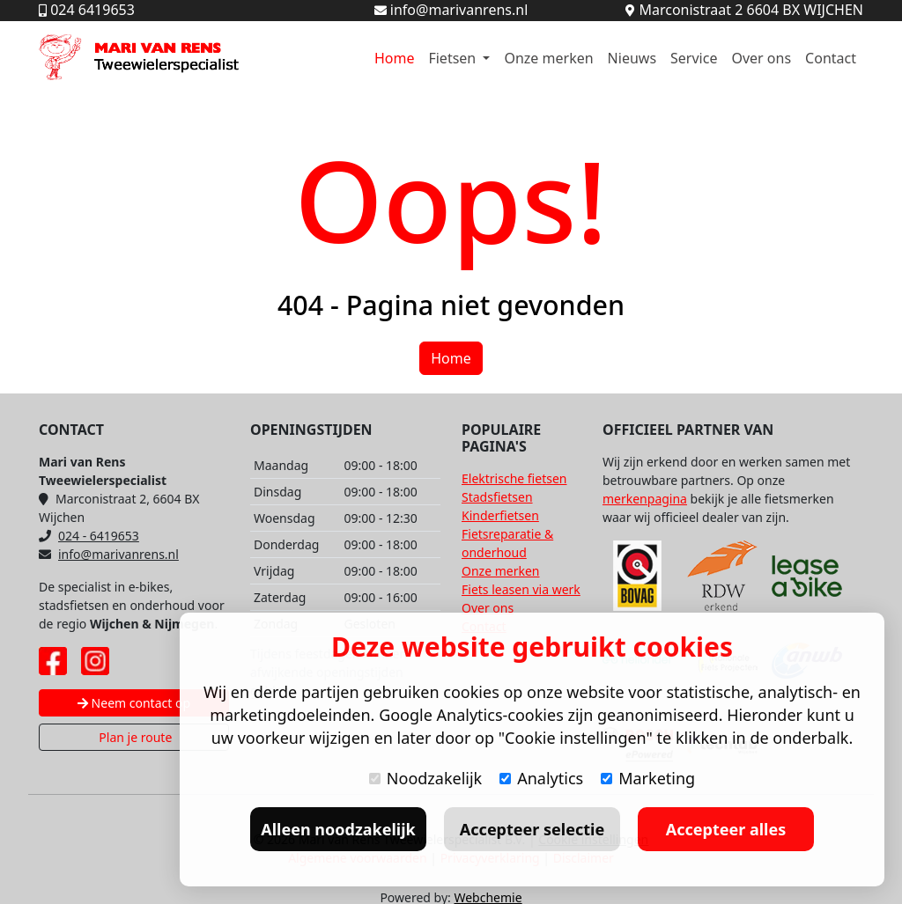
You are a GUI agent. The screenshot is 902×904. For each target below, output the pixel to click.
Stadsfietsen (497, 497)
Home (394, 58)
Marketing (648, 778)
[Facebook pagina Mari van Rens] (53, 661)
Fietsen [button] (453, 58)
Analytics (541, 778)
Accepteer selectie (532, 829)
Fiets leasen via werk (521, 589)
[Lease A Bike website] (807, 575)
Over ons (761, 58)
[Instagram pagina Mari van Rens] (95, 661)
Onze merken (548, 58)
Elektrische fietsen (514, 478)
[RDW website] (722, 575)
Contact (830, 58)
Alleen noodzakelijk (338, 829)
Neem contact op (134, 703)
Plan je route (134, 737)
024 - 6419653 (89, 535)
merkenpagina (645, 498)
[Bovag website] (638, 575)
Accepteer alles (726, 829)
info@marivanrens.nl (109, 554)
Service (693, 58)
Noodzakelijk (425, 778)
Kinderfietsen (500, 515)
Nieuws (632, 58)
